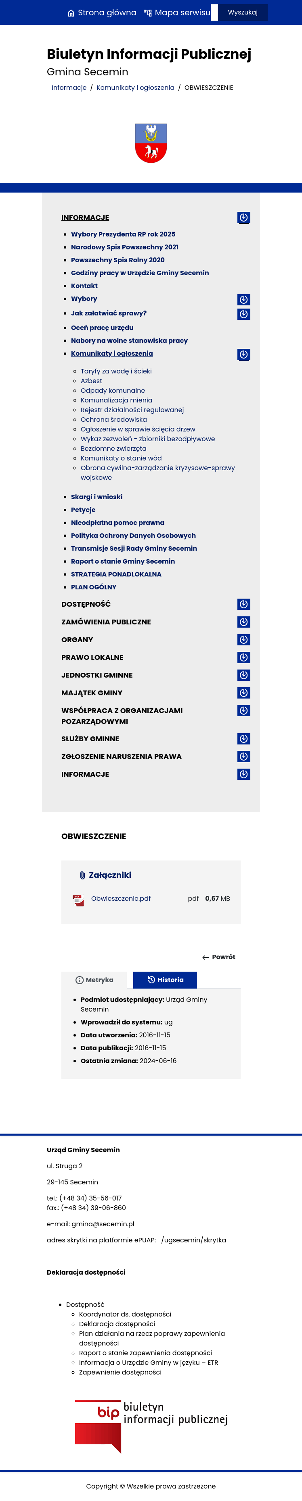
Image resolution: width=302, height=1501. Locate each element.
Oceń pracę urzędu (102, 327)
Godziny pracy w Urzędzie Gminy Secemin (140, 273)
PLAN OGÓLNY (94, 587)
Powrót (218, 957)
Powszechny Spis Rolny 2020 (118, 260)
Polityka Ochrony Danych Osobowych (133, 535)
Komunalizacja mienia (117, 400)
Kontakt (84, 285)
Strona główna (101, 12)
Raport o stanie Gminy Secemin (123, 561)
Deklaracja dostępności (117, 1324)
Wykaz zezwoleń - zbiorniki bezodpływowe (148, 439)
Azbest (91, 381)
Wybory (84, 298)
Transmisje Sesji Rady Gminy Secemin (134, 548)
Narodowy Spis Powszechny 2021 (124, 247)
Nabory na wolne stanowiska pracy (129, 340)
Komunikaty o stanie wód (121, 458)
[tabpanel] (151, 1034)
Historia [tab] (165, 980)
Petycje (83, 509)
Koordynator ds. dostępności (125, 1314)
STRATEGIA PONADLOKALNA (116, 574)
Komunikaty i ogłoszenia (135, 87)
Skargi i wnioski (97, 497)
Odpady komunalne (113, 390)
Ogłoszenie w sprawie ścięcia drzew (138, 429)
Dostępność (86, 604)
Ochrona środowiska (114, 419)
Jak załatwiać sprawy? (109, 313)
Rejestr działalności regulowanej (132, 410)
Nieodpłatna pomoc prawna (117, 522)
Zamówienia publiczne (106, 622)
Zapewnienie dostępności (120, 1372)
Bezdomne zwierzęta (114, 448)
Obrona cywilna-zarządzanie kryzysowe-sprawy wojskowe (158, 472)
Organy (77, 639)
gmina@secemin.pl (103, 1224)
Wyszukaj (243, 12)
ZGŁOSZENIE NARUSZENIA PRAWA (121, 756)
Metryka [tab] (94, 980)
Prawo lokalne (92, 657)
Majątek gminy (91, 693)
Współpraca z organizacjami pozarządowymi (122, 715)
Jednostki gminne (97, 675)
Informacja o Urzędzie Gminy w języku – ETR (148, 1362)
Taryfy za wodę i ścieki (116, 371)
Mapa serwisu (176, 12)
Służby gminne (90, 739)
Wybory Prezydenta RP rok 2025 (123, 234)
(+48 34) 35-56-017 (90, 1198)
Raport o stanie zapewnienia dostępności (145, 1353)
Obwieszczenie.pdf (121, 898)
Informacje (69, 87)
